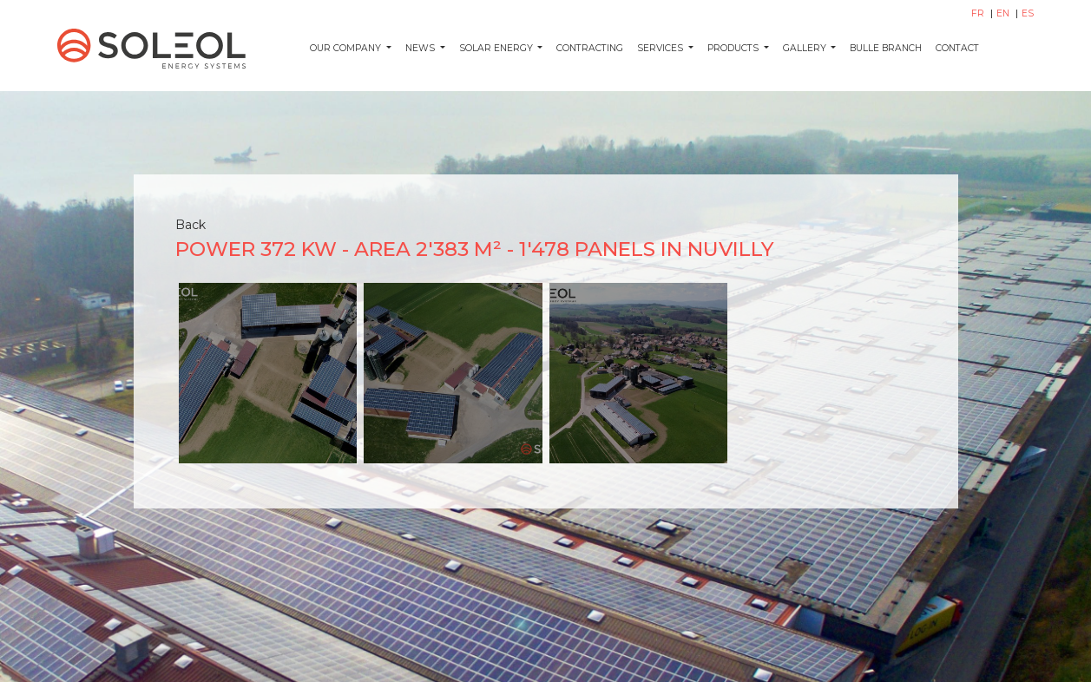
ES (1028, 13)
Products (734, 48)
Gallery (806, 48)
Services (661, 48)
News (421, 48)
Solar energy (497, 48)
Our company (347, 48)
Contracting (589, 48)
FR (979, 13)
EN (1004, 13)
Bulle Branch (886, 48)
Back (190, 225)
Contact (957, 48)
